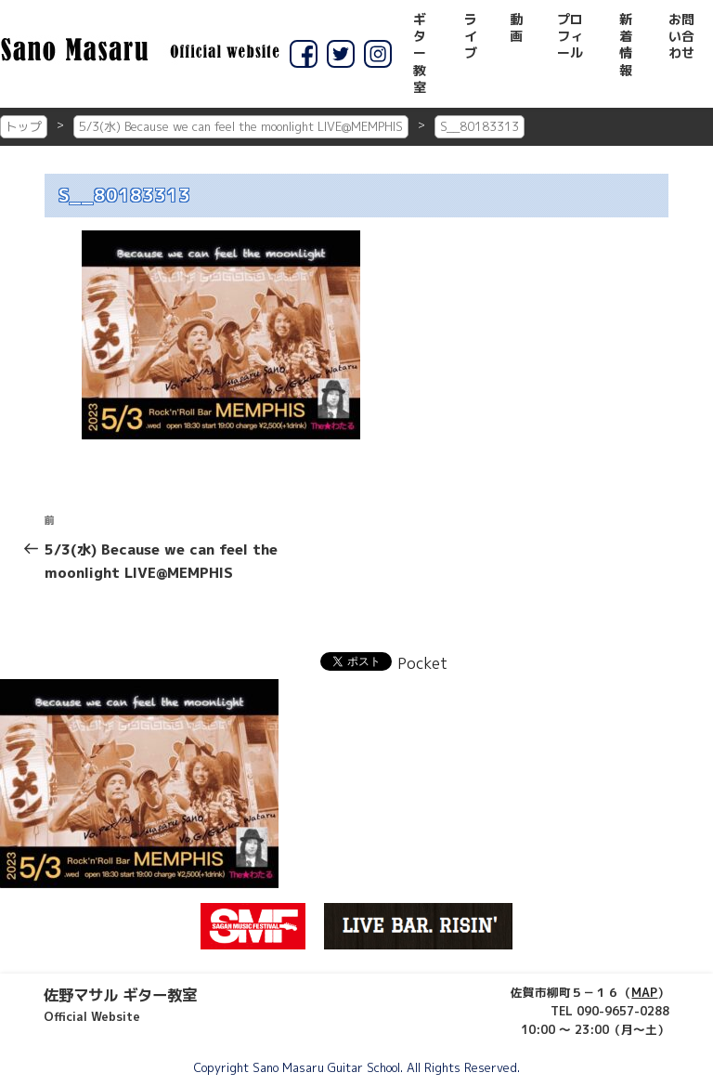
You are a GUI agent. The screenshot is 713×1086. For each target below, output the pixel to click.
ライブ (470, 36)
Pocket (422, 663)
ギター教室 (419, 53)
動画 (516, 28)
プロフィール (570, 36)
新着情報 (625, 45)
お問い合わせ (681, 36)
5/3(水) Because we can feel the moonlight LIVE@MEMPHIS (241, 126)
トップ (24, 126)
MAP (644, 992)
